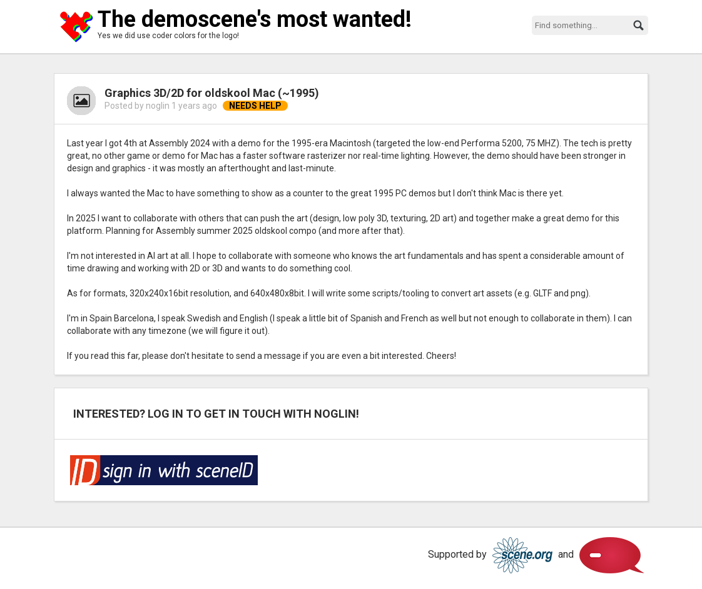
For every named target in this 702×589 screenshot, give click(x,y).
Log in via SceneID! (164, 470)
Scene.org (522, 555)
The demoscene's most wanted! (255, 19)
